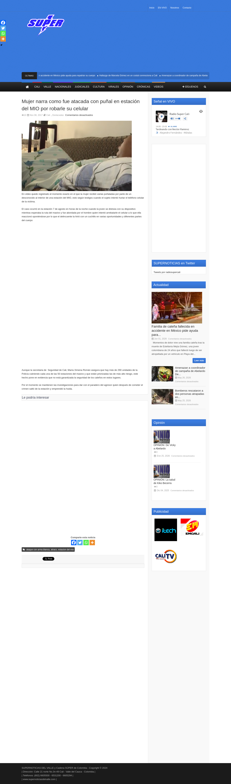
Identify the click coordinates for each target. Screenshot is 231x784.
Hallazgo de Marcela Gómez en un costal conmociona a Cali (130, 75)
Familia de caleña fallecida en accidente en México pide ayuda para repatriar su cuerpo (55, 75)
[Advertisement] (142, 43)
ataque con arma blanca (38, 549)
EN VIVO (162, 7)
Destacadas (58, 115)
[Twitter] (80, 542)
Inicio (151, 7)
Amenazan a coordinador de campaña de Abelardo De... (190, 371)
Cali (48, 115)
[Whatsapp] (86, 542)
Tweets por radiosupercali (167, 272)
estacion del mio (66, 549)
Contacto (187, 7)
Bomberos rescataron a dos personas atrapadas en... (189, 394)
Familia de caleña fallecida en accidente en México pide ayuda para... (175, 331)
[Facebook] (74, 542)
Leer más (199, 360)
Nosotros (174, 7)
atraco (54, 549)
